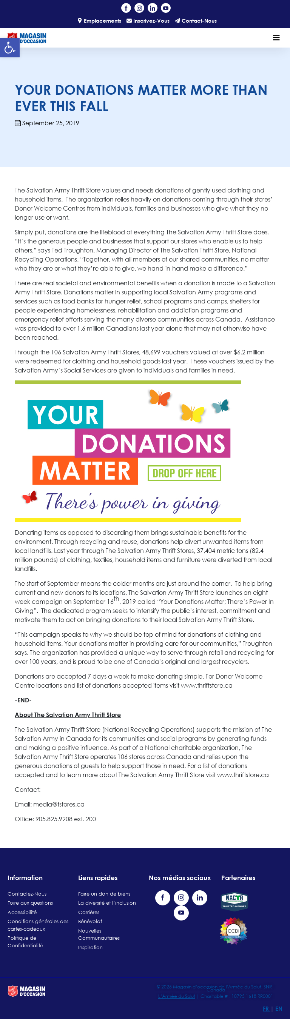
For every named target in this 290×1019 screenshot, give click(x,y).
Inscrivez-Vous (148, 20)
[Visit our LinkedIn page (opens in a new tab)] (152, 8)
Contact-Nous (196, 20)
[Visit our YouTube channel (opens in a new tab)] (166, 8)
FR (266, 1008)
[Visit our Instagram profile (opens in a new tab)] (139, 8)
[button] (10, 47)
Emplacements (99, 20)
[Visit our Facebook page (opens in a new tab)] (126, 8)
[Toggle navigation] (276, 37)
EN (278, 1008)
